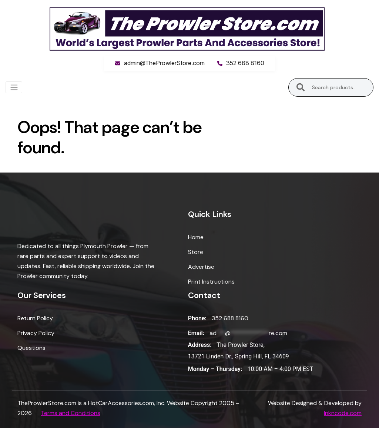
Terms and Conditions (70, 413)
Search (300, 87)
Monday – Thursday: (215, 368)
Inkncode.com (343, 413)
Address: (200, 344)
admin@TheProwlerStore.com (164, 63)
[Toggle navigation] (14, 87)
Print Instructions (211, 281)
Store (195, 252)
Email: (196, 333)
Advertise (201, 267)
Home (196, 237)
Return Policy (35, 318)
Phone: (197, 318)
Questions (31, 348)
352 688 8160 (245, 63)
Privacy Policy (35, 333)
